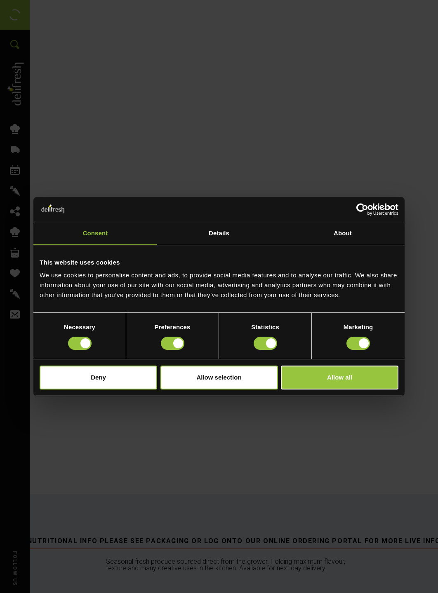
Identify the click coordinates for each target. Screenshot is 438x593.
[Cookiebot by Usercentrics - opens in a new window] (362, 209)
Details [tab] (219, 233)
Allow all (339, 377)
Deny (98, 377)
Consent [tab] (95, 233)
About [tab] (343, 233)
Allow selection (218, 377)
